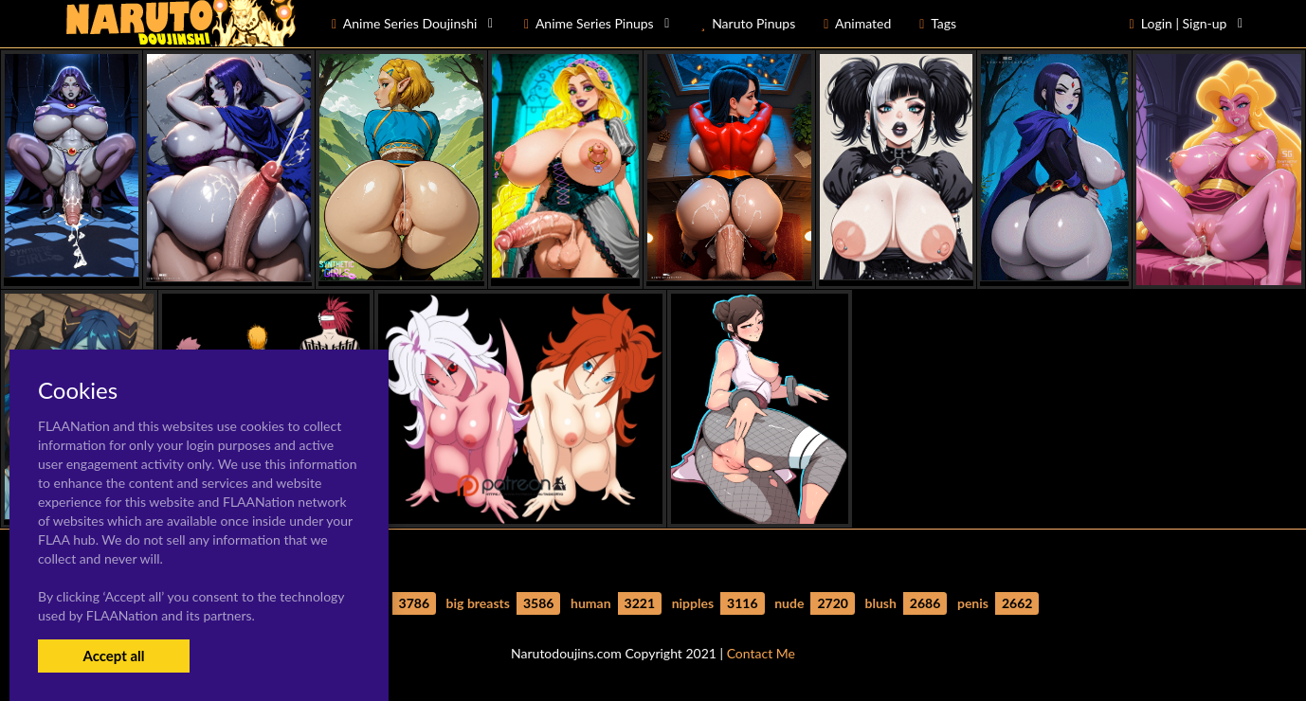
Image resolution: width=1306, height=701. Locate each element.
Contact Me (761, 653)
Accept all (113, 655)
